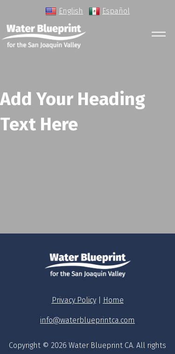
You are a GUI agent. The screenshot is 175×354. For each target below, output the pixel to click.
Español (109, 11)
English (64, 11)
